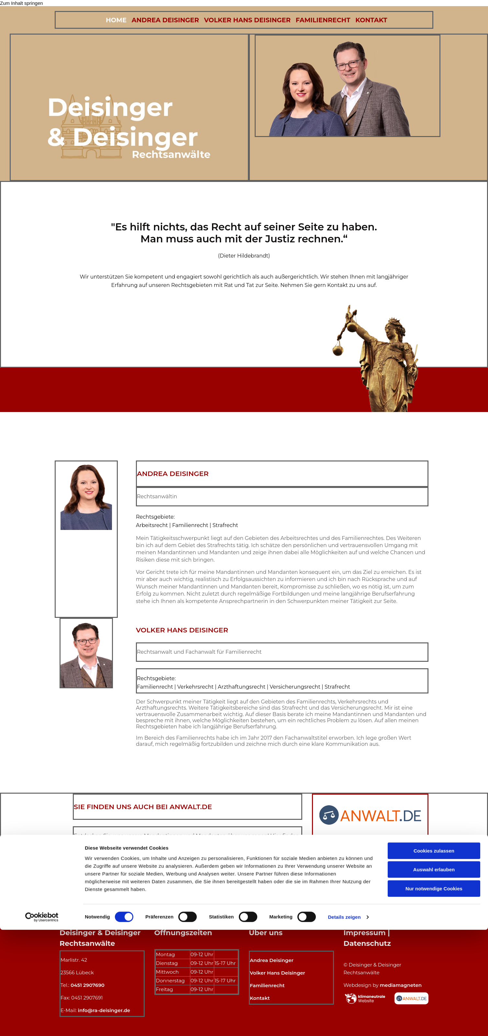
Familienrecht (327, 19)
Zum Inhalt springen (21, 3)
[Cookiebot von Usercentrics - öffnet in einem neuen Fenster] (42, 1023)
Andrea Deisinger (162, 19)
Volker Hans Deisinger (248, 19)
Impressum (365, 932)
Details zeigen (344, 1023)
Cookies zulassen (434, 957)
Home (111, 19)
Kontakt (377, 19)
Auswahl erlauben (434, 976)
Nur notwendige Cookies (433, 995)
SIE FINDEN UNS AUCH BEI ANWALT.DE (143, 806)
